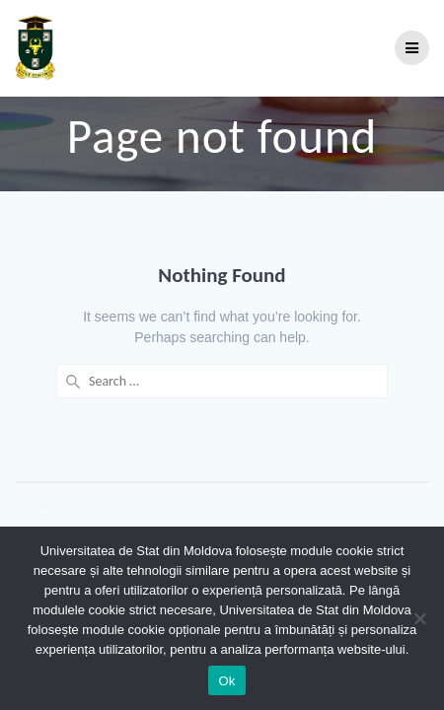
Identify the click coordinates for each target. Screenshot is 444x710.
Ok (226, 681)
